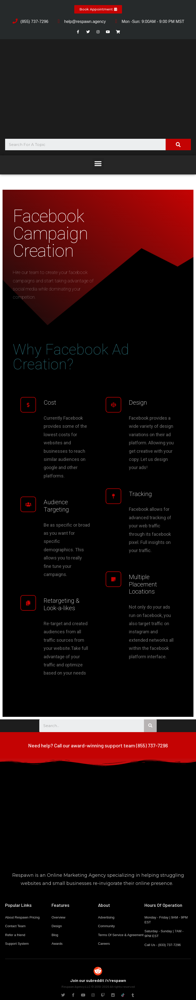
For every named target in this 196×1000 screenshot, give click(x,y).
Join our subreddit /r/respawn (98, 980)
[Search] (178, 144)
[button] (98, 9)
